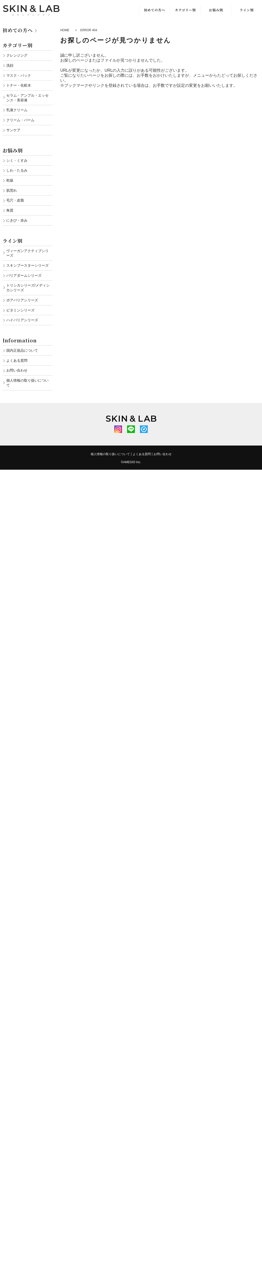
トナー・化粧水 (18, 85)
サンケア (13, 130)
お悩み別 (216, 10)
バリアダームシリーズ (24, 275)
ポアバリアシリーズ (22, 300)
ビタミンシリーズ (20, 310)
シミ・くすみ (16, 160)
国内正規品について (22, 350)
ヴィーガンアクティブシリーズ (27, 253)
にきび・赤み (16, 220)
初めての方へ (154, 10)
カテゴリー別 (185, 10)
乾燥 (9, 180)
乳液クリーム (16, 110)
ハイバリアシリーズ (22, 320)
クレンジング (16, 55)
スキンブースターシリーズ (27, 265)
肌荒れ (11, 190)
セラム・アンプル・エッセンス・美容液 (27, 97)
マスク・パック (18, 75)
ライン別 (247, 10)
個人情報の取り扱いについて (27, 382)
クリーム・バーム (20, 120)
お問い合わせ (16, 370)
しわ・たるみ (16, 170)
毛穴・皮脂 (15, 200)
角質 (9, 210)
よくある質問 (16, 360)
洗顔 (9, 65)
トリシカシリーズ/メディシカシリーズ (28, 287)
